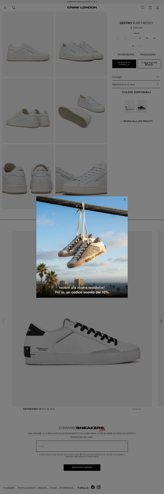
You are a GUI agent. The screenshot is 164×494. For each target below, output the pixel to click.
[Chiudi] (124, 199)
